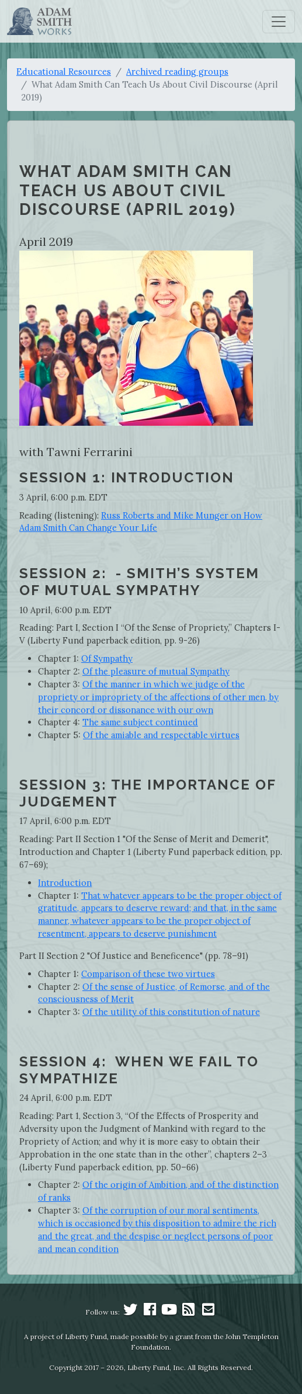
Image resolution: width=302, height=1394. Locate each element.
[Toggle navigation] (278, 21)
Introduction (65, 882)
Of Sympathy (107, 658)
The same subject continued (140, 722)
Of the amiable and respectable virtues (161, 735)
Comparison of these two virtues (148, 973)
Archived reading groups (177, 71)
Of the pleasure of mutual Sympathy (156, 671)
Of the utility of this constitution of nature (171, 1011)
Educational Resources (63, 71)
